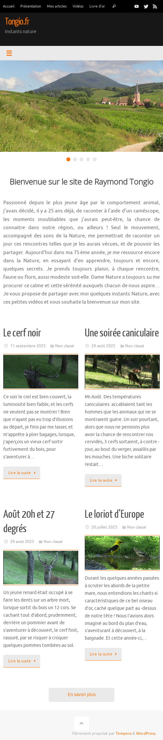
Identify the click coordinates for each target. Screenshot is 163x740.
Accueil (8, 6)
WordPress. (146, 733)
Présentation (30, 6)
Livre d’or (97, 6)
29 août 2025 (103, 346)
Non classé (64, 346)
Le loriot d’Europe (114, 514)
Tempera (123, 733)
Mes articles (57, 6)
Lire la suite (22, 472)
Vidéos (78, 6)
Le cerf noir (22, 333)
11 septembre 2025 (28, 346)
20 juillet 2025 (104, 527)
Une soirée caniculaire (122, 333)
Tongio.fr (17, 21)
